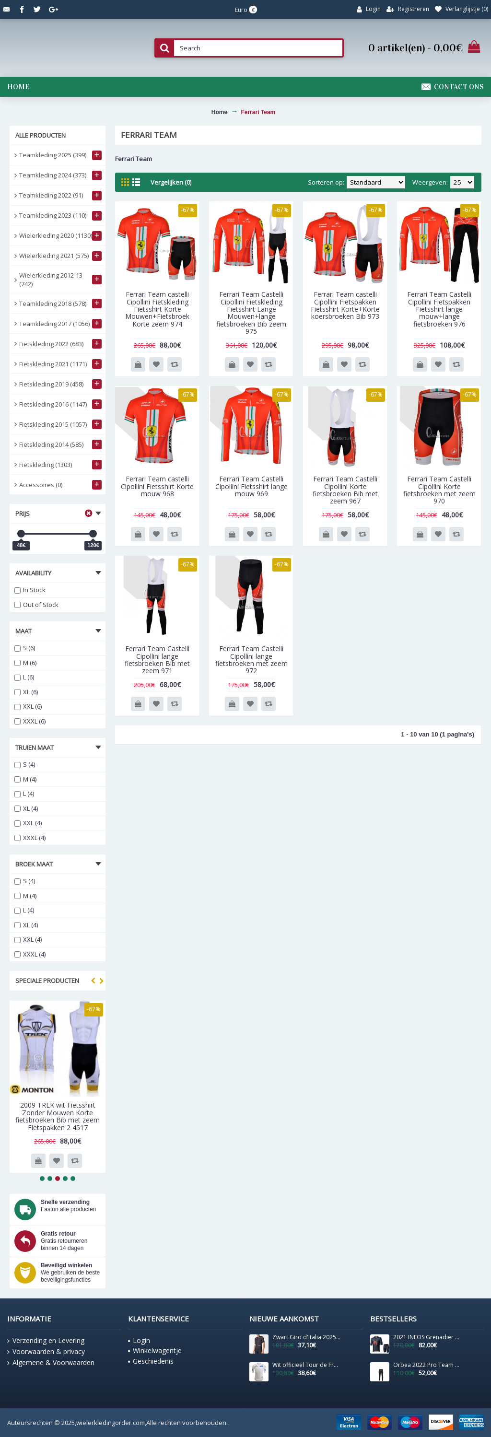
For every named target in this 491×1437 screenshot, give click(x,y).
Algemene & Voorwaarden (50, 1362)
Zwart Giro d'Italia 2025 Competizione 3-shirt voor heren (306, 1337)
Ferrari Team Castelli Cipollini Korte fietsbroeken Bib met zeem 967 (345, 489)
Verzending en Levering (45, 1340)
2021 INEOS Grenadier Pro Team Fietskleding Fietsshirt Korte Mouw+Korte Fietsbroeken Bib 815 (427, 1337)
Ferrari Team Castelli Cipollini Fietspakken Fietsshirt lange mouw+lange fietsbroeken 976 (439, 309)
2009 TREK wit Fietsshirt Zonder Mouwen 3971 (57, 1108)
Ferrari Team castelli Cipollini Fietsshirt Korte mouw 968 (157, 486)
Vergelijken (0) (171, 182)
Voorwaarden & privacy (46, 1351)
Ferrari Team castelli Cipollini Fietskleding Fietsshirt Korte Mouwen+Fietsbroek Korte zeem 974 (157, 309)
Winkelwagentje (155, 1350)
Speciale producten (47, 980)
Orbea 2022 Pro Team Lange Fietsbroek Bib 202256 (427, 1365)
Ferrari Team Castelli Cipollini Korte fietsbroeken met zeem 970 (439, 489)
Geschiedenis (151, 1361)
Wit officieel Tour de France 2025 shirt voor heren (306, 1365)
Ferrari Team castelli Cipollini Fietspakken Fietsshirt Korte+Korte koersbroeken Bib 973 (345, 305)
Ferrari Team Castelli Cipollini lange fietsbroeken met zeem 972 (251, 659)
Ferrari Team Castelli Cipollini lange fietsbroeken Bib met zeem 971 (157, 659)
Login (139, 1340)
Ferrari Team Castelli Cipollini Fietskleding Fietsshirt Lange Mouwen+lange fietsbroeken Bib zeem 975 (251, 313)
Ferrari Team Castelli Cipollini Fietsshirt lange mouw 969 (251, 486)
